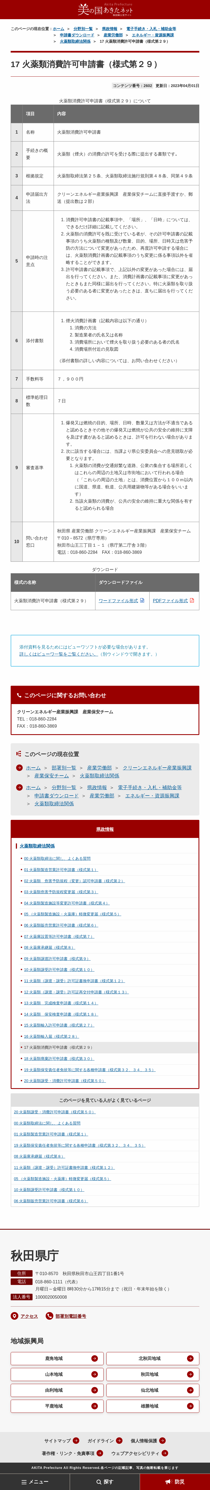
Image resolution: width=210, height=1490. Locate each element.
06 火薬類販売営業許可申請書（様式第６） (61, 925)
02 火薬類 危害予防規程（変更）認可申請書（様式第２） (74, 881)
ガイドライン (101, 1441)
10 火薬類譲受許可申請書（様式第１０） (59, 969)
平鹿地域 (54, 1406)
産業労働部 (113, 35)
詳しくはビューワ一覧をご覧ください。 (58, 654)
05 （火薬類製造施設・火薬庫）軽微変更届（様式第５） (72, 914)
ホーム (58, 29)
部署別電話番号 (71, 1316)
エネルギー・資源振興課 (153, 35)
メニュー (38, 1482)
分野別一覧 (83, 29)
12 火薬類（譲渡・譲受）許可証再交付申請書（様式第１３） (76, 992)
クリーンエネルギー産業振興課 (157, 768)
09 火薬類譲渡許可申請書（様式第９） (57, 958)
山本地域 (54, 1374)
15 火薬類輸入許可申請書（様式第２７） (59, 1025)
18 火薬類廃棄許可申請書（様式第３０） (59, 1058)
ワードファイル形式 (118, 600)
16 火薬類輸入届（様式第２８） (51, 1036)
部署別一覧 (64, 768)
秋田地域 (149, 1374)
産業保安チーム (51, 776)
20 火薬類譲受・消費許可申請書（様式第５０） (65, 1081)
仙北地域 (149, 1390)
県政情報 (109, 29)
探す (108, 1482)
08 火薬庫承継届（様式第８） (49, 947)
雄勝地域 (149, 1406)
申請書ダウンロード (77, 35)
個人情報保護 (144, 1441)
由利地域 (54, 1390)
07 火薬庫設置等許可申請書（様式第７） (59, 936)
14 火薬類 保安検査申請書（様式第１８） (61, 1014)
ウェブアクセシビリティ (135, 1453)
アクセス (29, 1316)
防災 (180, 1482)
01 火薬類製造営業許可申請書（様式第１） (61, 870)
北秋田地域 (150, 1358)
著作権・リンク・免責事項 (68, 1453)
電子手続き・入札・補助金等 (151, 29)
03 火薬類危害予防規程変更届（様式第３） (61, 892)
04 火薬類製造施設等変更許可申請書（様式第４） (67, 903)
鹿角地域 (54, 1358)
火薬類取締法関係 (75, 41)
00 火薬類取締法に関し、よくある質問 (57, 858)
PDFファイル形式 (170, 600)
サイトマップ (57, 1441)
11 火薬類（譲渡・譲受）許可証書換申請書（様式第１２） (74, 981)
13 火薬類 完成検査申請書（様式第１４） (61, 1003)
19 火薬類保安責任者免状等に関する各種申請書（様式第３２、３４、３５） (90, 1070)
